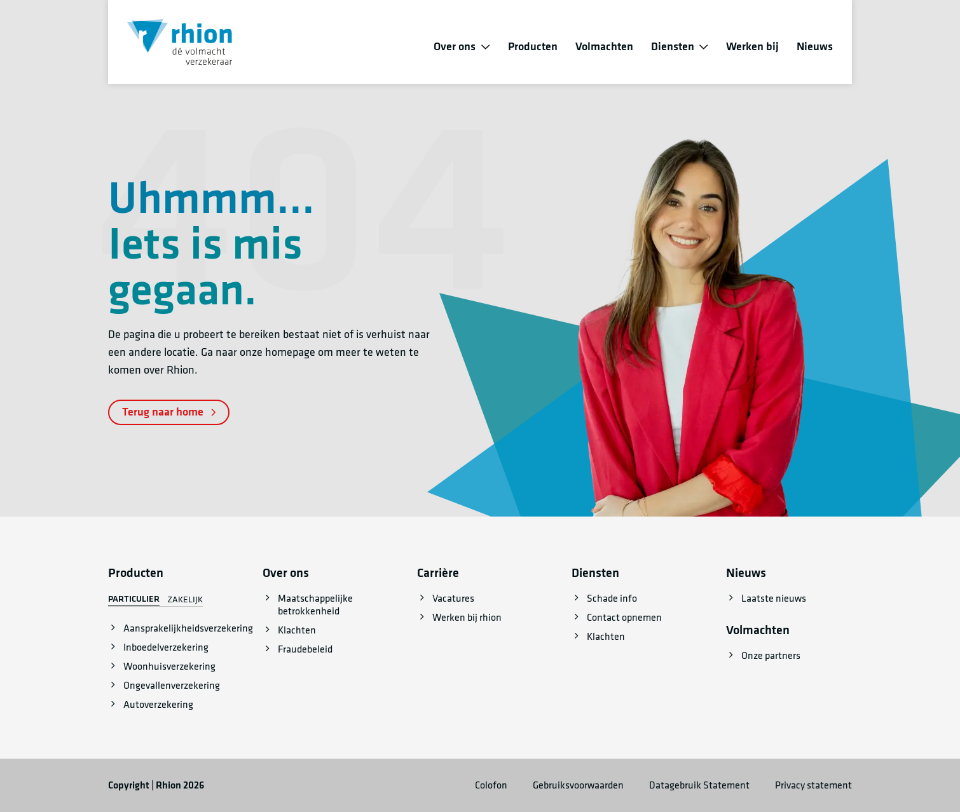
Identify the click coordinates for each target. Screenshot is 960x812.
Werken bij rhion (467, 617)
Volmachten (604, 46)
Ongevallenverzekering (171, 685)
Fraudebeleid (305, 649)
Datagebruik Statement (699, 785)
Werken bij (752, 46)
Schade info (612, 598)
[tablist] (155, 600)
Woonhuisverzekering (169, 666)
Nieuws (815, 46)
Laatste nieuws (773, 598)
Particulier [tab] (134, 599)
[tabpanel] (171, 666)
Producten (533, 46)
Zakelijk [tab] (185, 600)
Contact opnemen (624, 617)
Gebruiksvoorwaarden (578, 785)
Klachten (297, 630)
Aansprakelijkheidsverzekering (188, 628)
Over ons (455, 46)
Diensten (672, 46)
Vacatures (453, 598)
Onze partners (770, 655)
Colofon (491, 785)
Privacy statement (813, 785)
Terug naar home (169, 412)
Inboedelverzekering (166, 647)
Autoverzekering (158, 704)
